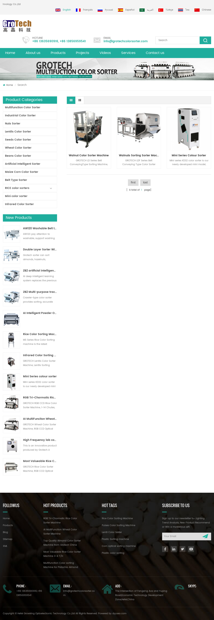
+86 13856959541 (73, 41)
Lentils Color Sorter (18, 131)
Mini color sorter (16, 196)
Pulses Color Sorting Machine (118, 525)
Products (58, 53)
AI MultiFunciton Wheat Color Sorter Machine (40, 419)
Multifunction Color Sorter (22, 107)
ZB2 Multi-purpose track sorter (40, 292)
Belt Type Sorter (16, 180)
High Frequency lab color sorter (40, 440)
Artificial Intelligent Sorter (22, 164)
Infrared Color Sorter (19, 204)
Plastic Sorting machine (115, 539)
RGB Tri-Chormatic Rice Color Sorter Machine (40, 398)
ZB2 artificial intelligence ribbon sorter (40, 271)
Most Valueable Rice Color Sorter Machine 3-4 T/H (40, 461)
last (145, 182)
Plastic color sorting (113, 553)
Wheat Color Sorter (18, 148)
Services (128, 53)
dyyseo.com (119, 613)
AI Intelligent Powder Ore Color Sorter (40, 313)
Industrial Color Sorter (20, 115)
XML (5, 546)
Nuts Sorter (12, 123)
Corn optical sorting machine (119, 546)
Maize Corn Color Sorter (21, 172)
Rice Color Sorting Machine (117, 518)
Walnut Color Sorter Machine (89, 155)
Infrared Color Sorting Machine (40, 355)
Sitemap (7, 539)
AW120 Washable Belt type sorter (40, 228)
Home (10, 53)
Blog (5, 532)
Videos (105, 53)
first (133, 182)
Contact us (155, 53)
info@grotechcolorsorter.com (126, 41)
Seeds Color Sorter (18, 139)
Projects (82, 53)
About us (33, 53)
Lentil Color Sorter (112, 532)
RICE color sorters (17, 188)
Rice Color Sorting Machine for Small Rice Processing (40, 334)
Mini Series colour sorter (40, 376)
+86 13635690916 (45, 41)
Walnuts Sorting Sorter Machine (140, 155)
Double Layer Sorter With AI (40, 250)
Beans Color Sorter (18, 156)
